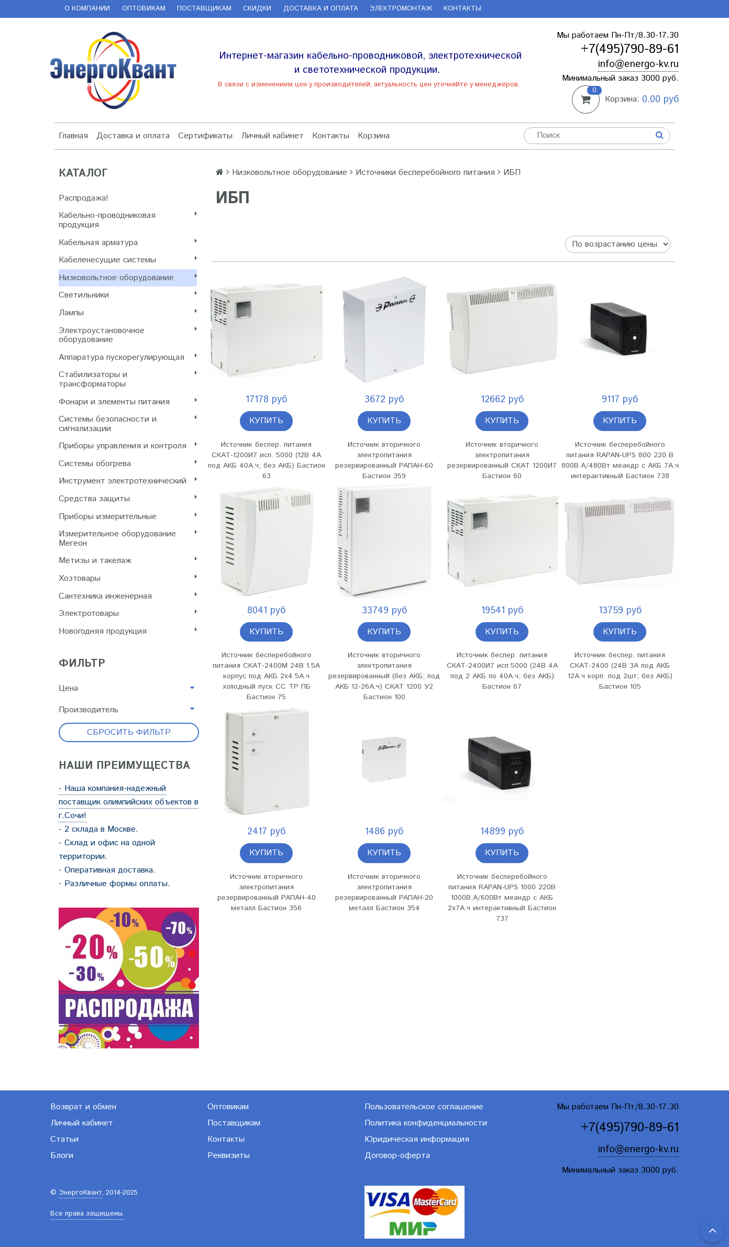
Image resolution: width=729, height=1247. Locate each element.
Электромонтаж (401, 9)
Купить (266, 421)
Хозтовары (128, 578)
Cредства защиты (128, 499)
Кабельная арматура (128, 243)
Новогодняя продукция (128, 631)
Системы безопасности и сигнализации (128, 424)
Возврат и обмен (83, 1107)
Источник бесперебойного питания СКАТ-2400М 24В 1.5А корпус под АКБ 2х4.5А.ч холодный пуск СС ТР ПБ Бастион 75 (266, 676)
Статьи (64, 1139)
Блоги (61, 1156)
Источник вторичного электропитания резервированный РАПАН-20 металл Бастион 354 (384, 892)
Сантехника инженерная (128, 596)
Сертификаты (205, 136)
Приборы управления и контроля (128, 446)
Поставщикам (204, 9)
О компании (87, 9)
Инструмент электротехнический (128, 481)
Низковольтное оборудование (128, 278)
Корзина (374, 136)
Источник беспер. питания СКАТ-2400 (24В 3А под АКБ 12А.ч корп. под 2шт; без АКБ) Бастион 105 (620, 671)
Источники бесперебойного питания (425, 173)
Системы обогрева (128, 464)
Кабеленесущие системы (128, 260)
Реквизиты (228, 1156)
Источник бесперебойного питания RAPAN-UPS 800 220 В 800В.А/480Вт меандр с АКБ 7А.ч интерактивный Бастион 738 (620, 460)
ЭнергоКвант (80, 1193)
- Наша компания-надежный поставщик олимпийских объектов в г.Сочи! (128, 802)
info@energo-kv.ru (638, 64)
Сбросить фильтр (129, 732)
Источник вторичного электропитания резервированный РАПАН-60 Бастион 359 (384, 460)
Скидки (257, 9)
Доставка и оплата (320, 9)
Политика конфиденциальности (425, 1123)
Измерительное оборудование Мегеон (128, 538)
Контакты (462, 9)
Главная (73, 136)
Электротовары (128, 614)
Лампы (128, 313)
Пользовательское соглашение (423, 1107)
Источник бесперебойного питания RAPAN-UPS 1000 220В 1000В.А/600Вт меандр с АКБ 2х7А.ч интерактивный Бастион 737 (502, 897)
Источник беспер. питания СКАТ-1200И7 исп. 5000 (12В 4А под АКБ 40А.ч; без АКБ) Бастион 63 (266, 460)
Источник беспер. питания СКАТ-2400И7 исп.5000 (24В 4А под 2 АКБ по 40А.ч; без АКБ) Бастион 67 (502, 671)
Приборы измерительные (128, 517)
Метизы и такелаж (128, 561)
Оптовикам (143, 9)
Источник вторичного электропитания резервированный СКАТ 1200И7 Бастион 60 (502, 460)
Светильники (128, 295)
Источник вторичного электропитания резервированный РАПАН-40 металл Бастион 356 (266, 892)
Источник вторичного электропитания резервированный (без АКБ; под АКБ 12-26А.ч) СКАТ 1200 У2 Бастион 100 (384, 676)
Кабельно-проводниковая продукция (128, 220)
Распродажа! (83, 198)
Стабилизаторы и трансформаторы (128, 379)
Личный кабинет (272, 136)
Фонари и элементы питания (128, 402)
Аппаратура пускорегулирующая (128, 357)
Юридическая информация (416, 1139)
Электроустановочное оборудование (128, 335)
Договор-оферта (397, 1156)
